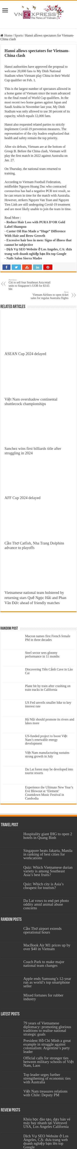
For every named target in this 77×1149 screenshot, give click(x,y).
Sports (18, 35)
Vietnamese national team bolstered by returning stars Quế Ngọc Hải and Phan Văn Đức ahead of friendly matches (35, 597)
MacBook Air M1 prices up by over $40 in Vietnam (46, 947)
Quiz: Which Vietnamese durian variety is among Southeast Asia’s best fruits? (48, 871)
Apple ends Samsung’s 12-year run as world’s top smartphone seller (47, 982)
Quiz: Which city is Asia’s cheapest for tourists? (43, 886)
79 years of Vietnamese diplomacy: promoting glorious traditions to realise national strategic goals (47, 1028)
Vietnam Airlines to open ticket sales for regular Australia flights (47, 295)
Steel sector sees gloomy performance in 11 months (42, 654)
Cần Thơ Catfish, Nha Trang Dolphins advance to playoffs (34, 545)
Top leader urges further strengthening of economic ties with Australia (47, 1078)
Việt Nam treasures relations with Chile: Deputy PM (45, 1093)
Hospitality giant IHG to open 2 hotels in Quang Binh (47, 836)
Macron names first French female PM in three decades (47, 638)
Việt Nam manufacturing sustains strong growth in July (47, 754)
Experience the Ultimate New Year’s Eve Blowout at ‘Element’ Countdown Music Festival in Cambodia (49, 793)
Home (6, 35)
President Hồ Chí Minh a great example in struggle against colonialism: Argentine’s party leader (47, 1046)
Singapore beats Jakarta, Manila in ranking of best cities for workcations (47, 854)
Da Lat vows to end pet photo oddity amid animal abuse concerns (46, 904)
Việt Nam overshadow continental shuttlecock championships (31, 401)
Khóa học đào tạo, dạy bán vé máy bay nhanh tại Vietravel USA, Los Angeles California (46, 1123)
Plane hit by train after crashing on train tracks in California (47, 687)
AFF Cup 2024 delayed (22, 498)
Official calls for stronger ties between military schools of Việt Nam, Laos (48, 1062)
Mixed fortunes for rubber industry (43, 997)
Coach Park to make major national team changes (43, 964)
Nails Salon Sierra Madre (24, 258)
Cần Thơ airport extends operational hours (42, 930)
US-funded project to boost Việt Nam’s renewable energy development (46, 739)
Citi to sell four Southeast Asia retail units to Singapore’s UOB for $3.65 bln (30, 284)
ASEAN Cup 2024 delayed (25, 354)
